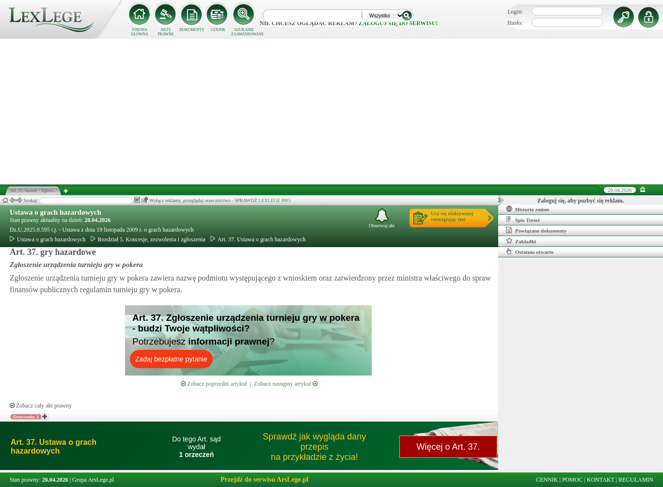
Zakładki (521, 240)
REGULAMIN (635, 479)
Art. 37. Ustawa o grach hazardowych (258, 239)
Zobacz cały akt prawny (41, 405)
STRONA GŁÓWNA (139, 32)
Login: (515, 11)
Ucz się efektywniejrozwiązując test (452, 216)
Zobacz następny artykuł (285, 383)
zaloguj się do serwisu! (398, 23)
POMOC (572, 479)
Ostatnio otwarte (529, 251)
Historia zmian (527, 208)
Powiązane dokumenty (536, 230)
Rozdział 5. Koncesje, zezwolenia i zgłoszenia (148, 239)
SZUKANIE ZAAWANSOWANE (244, 32)
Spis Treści (522, 219)
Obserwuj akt (382, 218)
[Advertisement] (331, 111)
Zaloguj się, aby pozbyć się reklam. (580, 200)
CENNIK (218, 30)
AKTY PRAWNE (166, 32)
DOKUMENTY (192, 30)
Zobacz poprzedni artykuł (214, 383)
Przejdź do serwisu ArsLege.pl (264, 479)
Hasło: (514, 22)
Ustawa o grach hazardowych (55, 212)
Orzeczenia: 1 (26, 416)
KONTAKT (601, 479)
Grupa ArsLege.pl (93, 479)
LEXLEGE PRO (274, 200)
